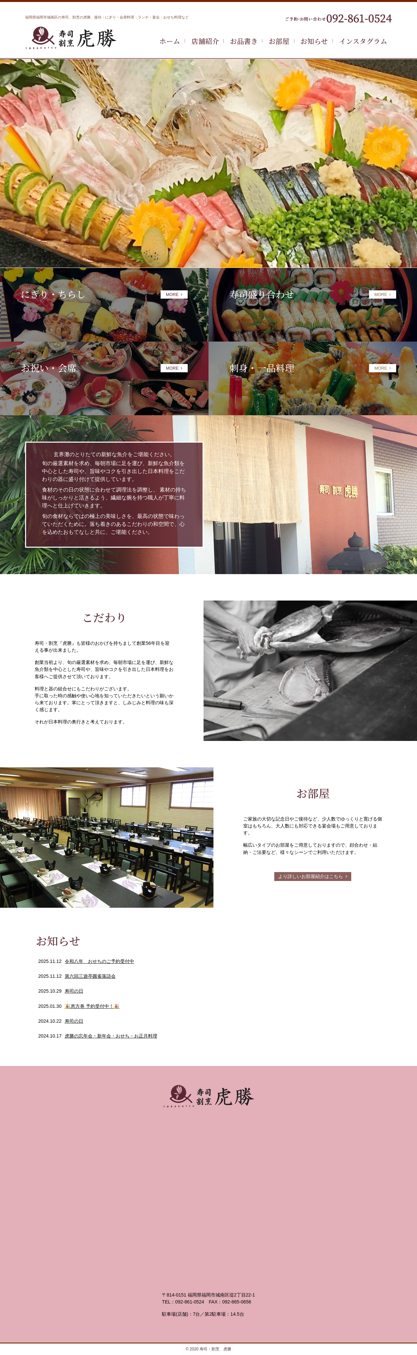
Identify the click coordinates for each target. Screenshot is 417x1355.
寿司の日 (74, 991)
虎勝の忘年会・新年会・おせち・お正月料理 (111, 1036)
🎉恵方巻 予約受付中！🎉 (92, 1006)
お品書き (244, 41)
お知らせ (314, 41)
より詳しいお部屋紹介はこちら (312, 876)
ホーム (169, 41)
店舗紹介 (205, 41)
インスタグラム (363, 41)
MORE (174, 294)
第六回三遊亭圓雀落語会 (90, 976)
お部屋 (279, 41)
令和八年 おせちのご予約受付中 (99, 961)
